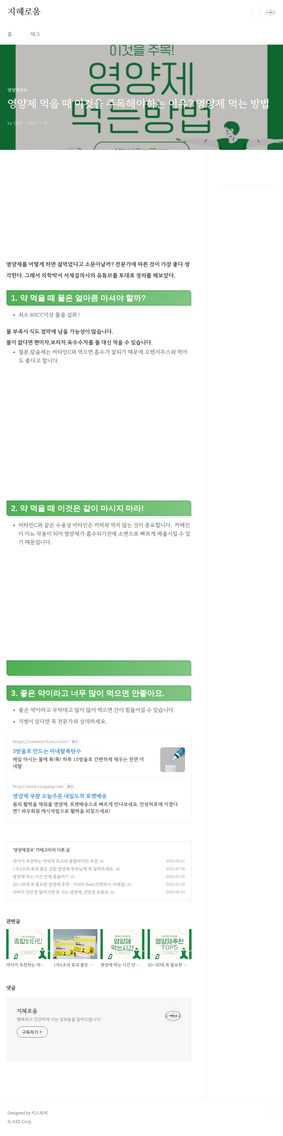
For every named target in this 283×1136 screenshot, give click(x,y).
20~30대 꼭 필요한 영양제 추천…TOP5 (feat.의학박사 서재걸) (69, 884)
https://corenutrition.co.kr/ (40, 741)
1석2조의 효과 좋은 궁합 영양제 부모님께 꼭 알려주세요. (63, 869)
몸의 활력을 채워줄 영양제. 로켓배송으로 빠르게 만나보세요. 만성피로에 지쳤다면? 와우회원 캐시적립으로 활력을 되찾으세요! (95, 807)
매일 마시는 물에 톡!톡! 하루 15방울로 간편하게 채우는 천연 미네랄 (78, 762)
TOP (271, 1115)
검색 (256, 12)
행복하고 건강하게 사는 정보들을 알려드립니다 (58, 1019)
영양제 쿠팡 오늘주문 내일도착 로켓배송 (60, 796)
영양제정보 (24, 850)
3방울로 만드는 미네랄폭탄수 (47, 751)
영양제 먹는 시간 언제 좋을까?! (41, 876)
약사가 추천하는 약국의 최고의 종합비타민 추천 (55, 861)
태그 (35, 34)
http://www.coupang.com (38, 786)
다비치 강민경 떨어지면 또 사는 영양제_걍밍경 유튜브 (60, 892)
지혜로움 (24, 12)
